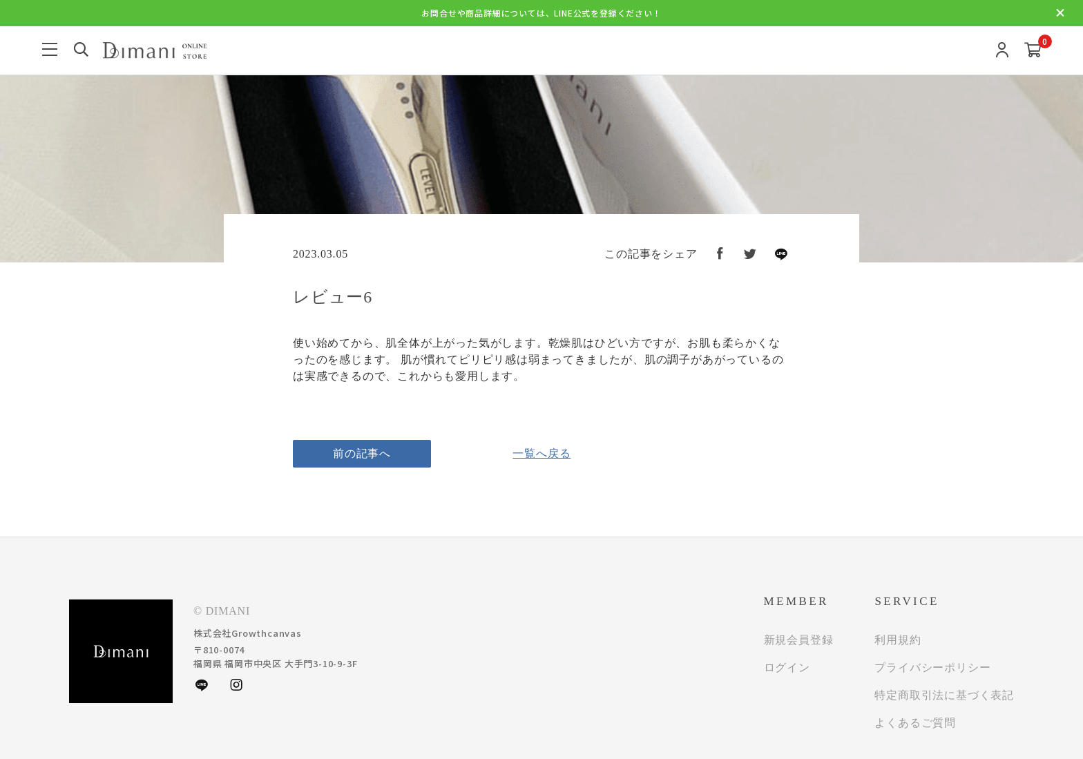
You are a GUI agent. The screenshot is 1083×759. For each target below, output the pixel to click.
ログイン (787, 667)
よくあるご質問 (915, 723)
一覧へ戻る (541, 453)
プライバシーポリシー (932, 667)
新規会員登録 (799, 640)
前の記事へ (362, 453)
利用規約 (897, 640)
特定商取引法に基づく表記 (944, 695)
